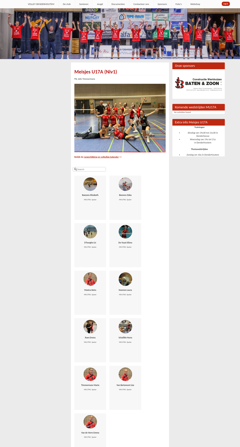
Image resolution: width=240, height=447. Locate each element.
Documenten (118, 4)
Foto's (179, 4)
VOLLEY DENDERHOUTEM (41, 4)
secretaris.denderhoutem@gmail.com (38, 402)
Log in (225, 4)
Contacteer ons (141, 4)
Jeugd (100, 4)
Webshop (195, 4)
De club (67, 4)
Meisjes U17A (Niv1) (95, 72)
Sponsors (162, 4)
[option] (120, 33)
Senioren (83, 4)
